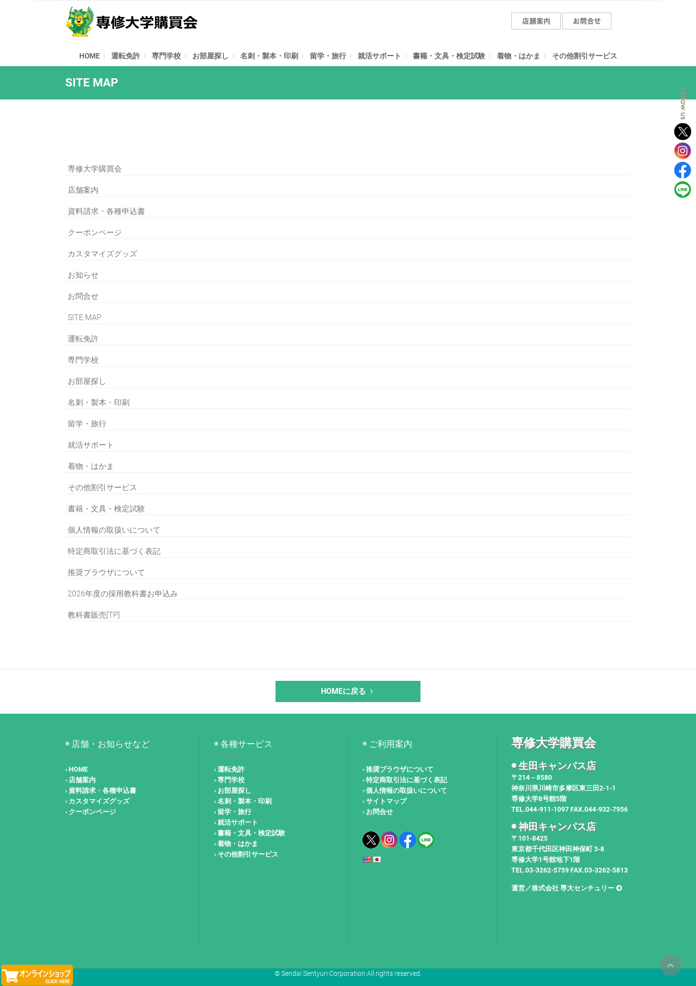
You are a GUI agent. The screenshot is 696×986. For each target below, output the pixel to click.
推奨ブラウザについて (106, 572)
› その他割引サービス (246, 854)
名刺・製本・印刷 (269, 56)
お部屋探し (210, 56)
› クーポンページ (90, 812)
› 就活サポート (236, 822)
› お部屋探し (232, 790)
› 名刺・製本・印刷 (243, 801)
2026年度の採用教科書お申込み (123, 593)
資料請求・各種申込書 (106, 211)
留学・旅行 (328, 56)
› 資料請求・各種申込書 (100, 790)
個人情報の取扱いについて (114, 530)
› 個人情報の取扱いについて (404, 790)
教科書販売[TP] (94, 615)
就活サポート (379, 56)
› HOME (76, 769)
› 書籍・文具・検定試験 (249, 833)
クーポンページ (95, 232)
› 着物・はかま (236, 843)
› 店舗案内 (80, 780)
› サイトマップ (384, 801)
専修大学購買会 (95, 168)
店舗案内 (83, 190)
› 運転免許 (229, 769)
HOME (89, 56)
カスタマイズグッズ (102, 253)
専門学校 (166, 56)
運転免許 (125, 56)
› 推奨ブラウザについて (398, 769)
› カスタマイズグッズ (97, 801)
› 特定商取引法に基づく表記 (404, 780)
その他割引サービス (584, 56)
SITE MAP (85, 317)
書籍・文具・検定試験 (449, 56)
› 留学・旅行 (232, 812)
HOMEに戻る (348, 691)
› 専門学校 (229, 780)
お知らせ (83, 275)
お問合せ (83, 296)
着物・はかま (518, 56)
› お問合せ (377, 812)
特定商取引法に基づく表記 (114, 551)
